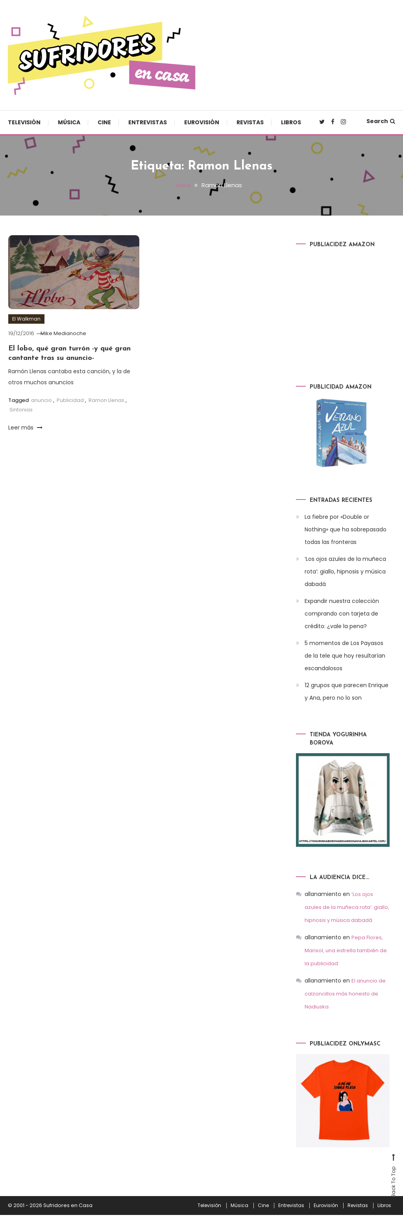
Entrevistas (147, 122)
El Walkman (26, 318)
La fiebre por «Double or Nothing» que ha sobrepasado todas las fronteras (345, 529)
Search (380, 121)
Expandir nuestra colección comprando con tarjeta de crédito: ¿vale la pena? (342, 613)
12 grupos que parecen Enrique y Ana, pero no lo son (346, 691)
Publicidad (70, 400)
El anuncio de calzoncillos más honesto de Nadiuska (346, 1003)
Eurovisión (201, 122)
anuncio (41, 400)
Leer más (25, 427)
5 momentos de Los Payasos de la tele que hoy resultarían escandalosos (345, 655)
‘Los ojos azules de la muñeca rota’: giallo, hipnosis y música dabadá (345, 571)
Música (69, 122)
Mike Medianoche (68, 333)
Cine (104, 122)
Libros (291, 122)
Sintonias (21, 409)
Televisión (24, 122)
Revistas (250, 122)
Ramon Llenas (106, 400)
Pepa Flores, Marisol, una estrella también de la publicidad (344, 961)
